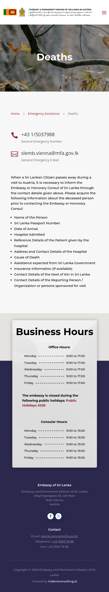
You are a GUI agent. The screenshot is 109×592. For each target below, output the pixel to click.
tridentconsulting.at (62, 581)
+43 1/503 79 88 (63, 541)
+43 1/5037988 (38, 134)
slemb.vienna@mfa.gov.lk (50, 153)
